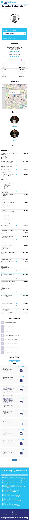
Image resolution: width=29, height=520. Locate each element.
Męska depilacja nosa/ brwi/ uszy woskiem (13, 490)
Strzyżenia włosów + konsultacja (11, 493)
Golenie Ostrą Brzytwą (9, 489)
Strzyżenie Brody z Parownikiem (11, 495)
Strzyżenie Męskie (8, 503)
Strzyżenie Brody (8, 494)
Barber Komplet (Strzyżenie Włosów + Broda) (13, 478)
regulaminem (10, 518)
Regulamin (14, 514)
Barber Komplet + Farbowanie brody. (12, 477)
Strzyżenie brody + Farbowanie (10, 496)
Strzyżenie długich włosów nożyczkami (12, 502)
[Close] (27, 519)
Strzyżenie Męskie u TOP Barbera (11, 505)
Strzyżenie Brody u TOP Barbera (11, 499)
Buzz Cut (6, 487)
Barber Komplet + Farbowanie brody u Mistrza (14, 485)
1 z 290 (14, 459)
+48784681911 (15, 51)
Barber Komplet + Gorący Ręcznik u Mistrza (13, 486)
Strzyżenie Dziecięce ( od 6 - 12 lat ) (11, 500)
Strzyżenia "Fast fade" (9, 491)
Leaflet (26, 108)
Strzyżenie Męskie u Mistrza (10, 504)
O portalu (6, 514)
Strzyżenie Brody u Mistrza (9, 498)
